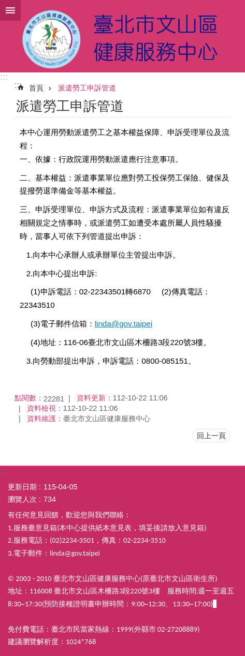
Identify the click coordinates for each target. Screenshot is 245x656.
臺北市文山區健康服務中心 (122, 36)
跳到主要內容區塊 (5, 5)
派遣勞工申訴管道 (87, 88)
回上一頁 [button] (211, 435)
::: (4, 76)
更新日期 (22, 487)
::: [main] (18, 85)
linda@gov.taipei (123, 323)
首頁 (36, 88)
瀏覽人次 (22, 499)
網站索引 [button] (10, 10)
